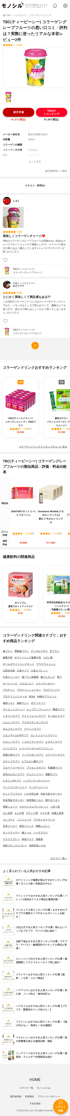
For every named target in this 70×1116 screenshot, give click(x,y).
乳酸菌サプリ (55, 767)
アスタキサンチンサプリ (35, 722)
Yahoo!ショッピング (51, 112)
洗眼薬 (39, 839)
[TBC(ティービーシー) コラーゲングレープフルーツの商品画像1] (35, 68)
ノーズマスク (40, 832)
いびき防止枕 (31, 793)
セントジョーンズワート (44, 735)
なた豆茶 (8, 813)
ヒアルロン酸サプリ (32, 761)
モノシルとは (43, 1088)
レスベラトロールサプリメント (36, 748)
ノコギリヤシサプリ (32, 741)
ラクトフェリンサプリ (34, 716)
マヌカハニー (26, 683)
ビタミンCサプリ (12, 780)
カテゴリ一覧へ (58, 858)
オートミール (10, 683)
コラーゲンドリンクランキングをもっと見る (43, 446)
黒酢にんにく (43, 826)
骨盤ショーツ (10, 806)
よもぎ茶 (19, 813)
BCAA (32, 696)
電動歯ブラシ (21, 651)
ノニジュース (24, 819)
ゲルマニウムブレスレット (33, 806)
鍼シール (26, 832)
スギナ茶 (45, 813)
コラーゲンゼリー (45, 683)
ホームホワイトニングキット (18, 664)
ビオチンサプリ (53, 741)
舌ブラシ (54, 651)
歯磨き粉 (8, 657)
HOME (35, 1079)
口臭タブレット (39, 670)
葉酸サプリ (51, 774)
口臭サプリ (23, 670)
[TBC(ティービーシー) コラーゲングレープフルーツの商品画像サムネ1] (8, 97)
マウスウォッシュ (46, 664)
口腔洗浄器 (9, 670)
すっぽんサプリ (56, 716)
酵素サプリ (59, 709)
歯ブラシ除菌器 (30, 677)
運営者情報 (15, 1096)
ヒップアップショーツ (39, 709)
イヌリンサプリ (11, 716)
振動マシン (23, 703)
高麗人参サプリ (11, 754)
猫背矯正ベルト (35, 800)
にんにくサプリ (11, 722)
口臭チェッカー (11, 677)
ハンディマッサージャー (36, 780)
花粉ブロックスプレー (15, 845)
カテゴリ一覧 (26, 1088)
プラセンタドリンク (44, 819)
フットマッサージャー (15, 787)
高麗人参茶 (58, 813)
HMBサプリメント (47, 696)
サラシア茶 (32, 813)
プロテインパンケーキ (15, 696)
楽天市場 (18, 112)
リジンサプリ (10, 748)
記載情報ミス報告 (56, 171)
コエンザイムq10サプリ (16, 735)
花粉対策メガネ (37, 845)
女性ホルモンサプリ (14, 774)
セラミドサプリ (11, 761)
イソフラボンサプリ (32, 754)
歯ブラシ (8, 651)
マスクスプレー (11, 839)
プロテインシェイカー (29, 689)
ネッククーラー (11, 832)
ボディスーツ (38, 703)
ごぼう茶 (55, 806)
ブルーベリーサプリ (14, 767)
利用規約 (29, 1096)
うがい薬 (48, 657)
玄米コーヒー (10, 826)
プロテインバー (51, 689)
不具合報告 (35, 1103)
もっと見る (35, 161)
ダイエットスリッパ (14, 709)
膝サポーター (52, 800)
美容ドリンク (26, 826)
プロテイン (9, 689)
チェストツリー (35, 774)
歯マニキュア (48, 677)
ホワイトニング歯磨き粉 (27, 657)
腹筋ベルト (9, 703)
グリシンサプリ (32, 729)
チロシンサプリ (11, 741)
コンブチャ (9, 819)
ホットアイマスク (12, 793)
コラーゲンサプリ (55, 754)
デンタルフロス (39, 651)
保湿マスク (28, 839)
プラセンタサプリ (36, 767)
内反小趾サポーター (51, 793)
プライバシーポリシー (49, 1096)
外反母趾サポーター (14, 800)
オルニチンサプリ (12, 729)
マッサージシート (38, 787)
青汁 (59, 677)
